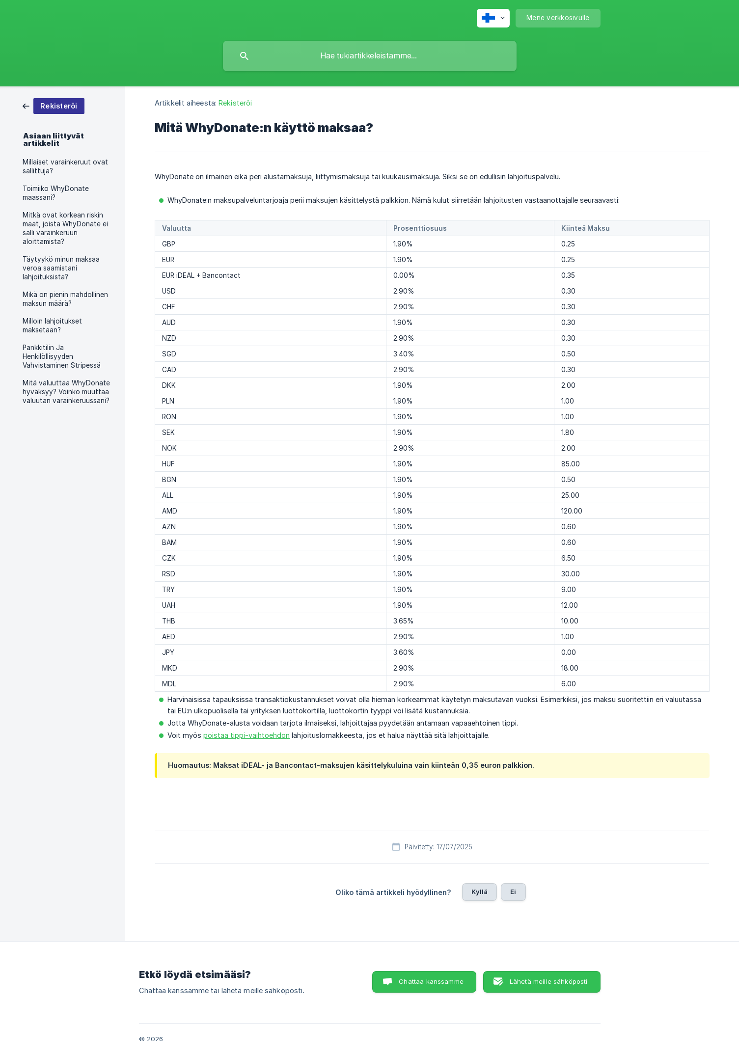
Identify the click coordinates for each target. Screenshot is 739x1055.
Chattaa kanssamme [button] (431, 981)
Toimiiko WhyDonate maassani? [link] (56, 193)
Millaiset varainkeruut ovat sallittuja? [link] (65, 166)
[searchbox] (370, 56)
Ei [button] (513, 891)
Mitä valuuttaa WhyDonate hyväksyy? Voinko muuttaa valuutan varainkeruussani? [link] (66, 392)
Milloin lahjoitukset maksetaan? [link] (52, 325)
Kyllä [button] (479, 891)
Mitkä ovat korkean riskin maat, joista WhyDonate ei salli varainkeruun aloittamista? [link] (65, 228)
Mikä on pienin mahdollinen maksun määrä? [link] (65, 299)
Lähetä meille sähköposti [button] (549, 981)
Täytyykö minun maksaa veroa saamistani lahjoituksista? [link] (61, 268)
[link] (53, 105)
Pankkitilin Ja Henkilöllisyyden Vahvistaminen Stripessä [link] (62, 356)
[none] (493, 18)
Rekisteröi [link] (235, 103)
